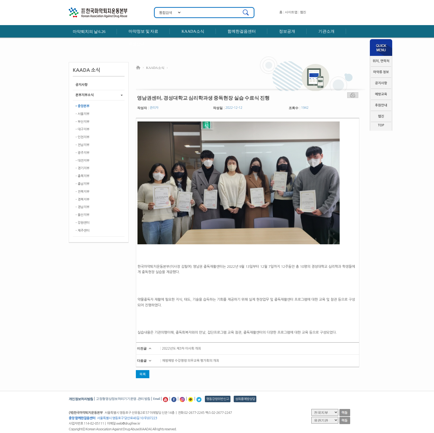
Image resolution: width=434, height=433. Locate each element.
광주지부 (83, 152)
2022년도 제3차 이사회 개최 (181, 348)
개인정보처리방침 (81, 399)
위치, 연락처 (381, 61)
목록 (142, 374)
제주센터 (83, 230)
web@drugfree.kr (128, 423)
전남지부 (83, 145)
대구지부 (83, 129)
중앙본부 (83, 106)
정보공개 (287, 31)
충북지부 (83, 176)
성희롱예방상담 (245, 399)
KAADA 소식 (155, 68)
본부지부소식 (84, 95)
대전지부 (83, 160)
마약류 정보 (381, 72)
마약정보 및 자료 (143, 31)
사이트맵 (291, 12)
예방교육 (381, 94)
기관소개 (326, 31)
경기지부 (83, 168)
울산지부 (83, 214)
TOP (381, 125)
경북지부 (83, 199)
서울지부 (83, 114)
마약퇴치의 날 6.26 (89, 31)
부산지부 (83, 121)
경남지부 (83, 207)
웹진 (303, 12)
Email (156, 399)
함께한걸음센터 (242, 31)
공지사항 (381, 83)
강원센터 (83, 222)
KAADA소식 (192, 31)
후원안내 (137, 44)
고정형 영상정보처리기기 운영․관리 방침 (123, 399)
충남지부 (83, 183)
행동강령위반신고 (217, 399)
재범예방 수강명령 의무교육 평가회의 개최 (190, 360)
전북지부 (83, 191)
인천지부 (83, 137)
